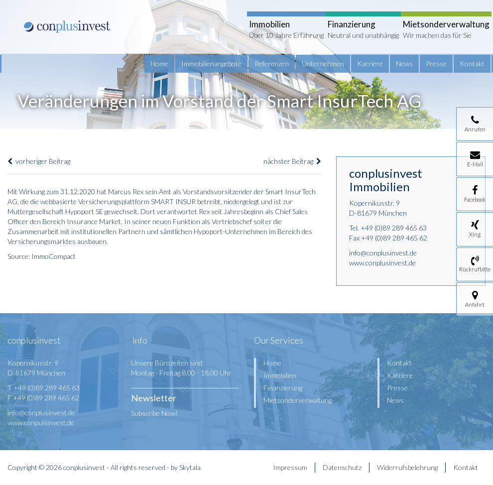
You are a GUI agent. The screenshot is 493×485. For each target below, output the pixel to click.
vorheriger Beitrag (38, 161)
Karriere (370, 63)
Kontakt (472, 63)
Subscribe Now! (154, 413)
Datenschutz (342, 467)
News (404, 63)
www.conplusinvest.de (382, 262)
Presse (436, 63)
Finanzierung (282, 387)
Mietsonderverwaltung (297, 400)
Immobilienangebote (211, 63)
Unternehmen (323, 63)
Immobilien (279, 375)
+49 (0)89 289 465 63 (394, 228)
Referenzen (271, 63)
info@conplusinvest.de (383, 252)
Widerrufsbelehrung (407, 467)
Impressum (290, 467)
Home (159, 63)
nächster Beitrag (292, 161)
